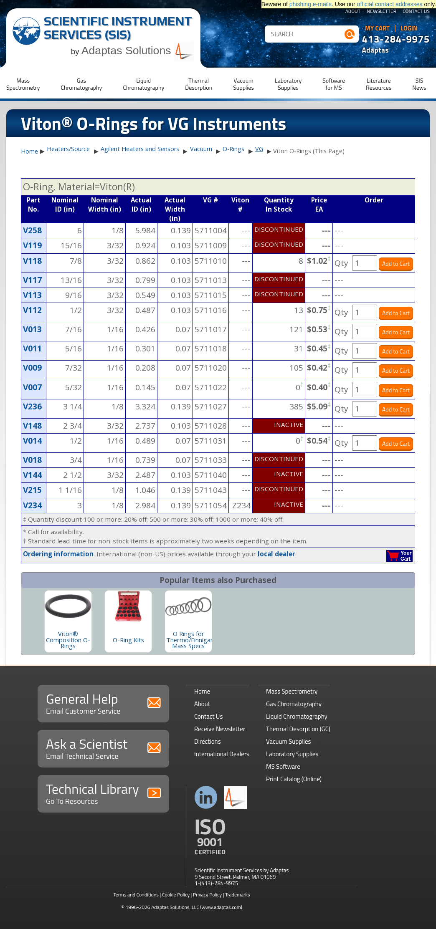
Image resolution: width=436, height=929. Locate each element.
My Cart (377, 28)
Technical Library (103, 793)
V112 (32, 310)
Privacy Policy (207, 895)
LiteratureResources (378, 84)
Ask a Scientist (103, 748)
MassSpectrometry (23, 84)
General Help (103, 703)
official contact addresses (390, 4)
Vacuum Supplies (288, 741)
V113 (32, 295)
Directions (207, 741)
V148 (32, 425)
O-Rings (233, 149)
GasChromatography (81, 84)
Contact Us (416, 11)
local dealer (276, 554)
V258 (32, 230)
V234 (32, 505)
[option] (68, 621)
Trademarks (237, 895)
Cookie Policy (176, 895)
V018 (32, 459)
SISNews (419, 84)
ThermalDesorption (198, 84)
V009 (32, 367)
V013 (32, 329)
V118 (32, 260)
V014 (32, 440)
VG (259, 149)
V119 (32, 245)
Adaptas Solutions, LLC (175, 907)
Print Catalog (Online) (294, 779)
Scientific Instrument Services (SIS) (118, 28)
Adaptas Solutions (137, 50)
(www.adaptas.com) (221, 907)
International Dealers (221, 754)
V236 (32, 406)
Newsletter (381, 11)
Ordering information (58, 554)
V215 (32, 490)
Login (409, 28)
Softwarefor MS (333, 84)
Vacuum (201, 149)
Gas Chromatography (294, 704)
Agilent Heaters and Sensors (140, 149)
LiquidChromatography (143, 84)
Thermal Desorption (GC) (298, 729)
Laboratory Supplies (292, 754)
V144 (32, 475)
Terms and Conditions (136, 895)
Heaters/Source (68, 149)
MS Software (283, 766)
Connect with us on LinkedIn (206, 797)
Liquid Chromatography (296, 716)
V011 (32, 348)
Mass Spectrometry (292, 691)
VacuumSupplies (243, 84)
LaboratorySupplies (288, 84)
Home (29, 151)
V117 (32, 280)
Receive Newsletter (219, 729)
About (353, 11)
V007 (32, 387)
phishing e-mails (310, 4)
